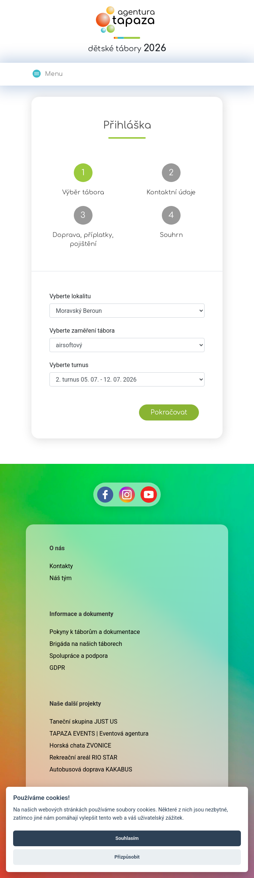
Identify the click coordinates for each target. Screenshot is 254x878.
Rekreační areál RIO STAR (83, 757)
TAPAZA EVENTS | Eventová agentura (98, 733)
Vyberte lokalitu (70, 296)
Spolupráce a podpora (78, 655)
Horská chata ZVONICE (80, 745)
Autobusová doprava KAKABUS (90, 769)
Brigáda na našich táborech (85, 643)
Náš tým (60, 578)
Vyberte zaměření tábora (82, 330)
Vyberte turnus (68, 365)
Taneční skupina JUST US (83, 721)
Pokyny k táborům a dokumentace (94, 631)
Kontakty (61, 566)
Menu (47, 73)
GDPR (57, 667)
